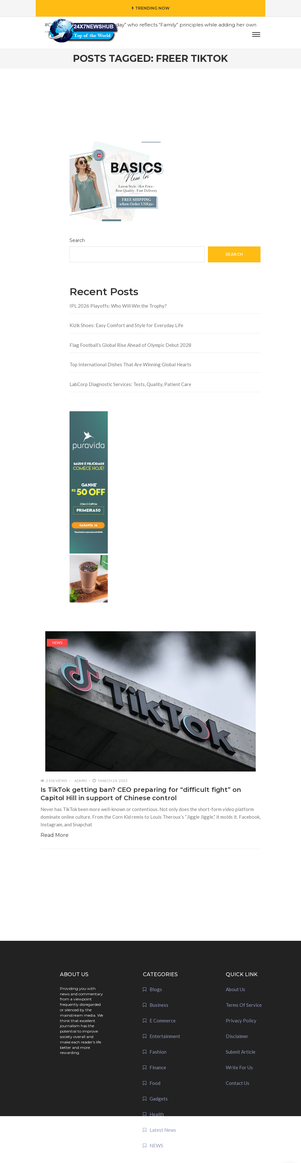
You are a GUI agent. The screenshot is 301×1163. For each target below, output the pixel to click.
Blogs (156, 989)
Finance (158, 1067)
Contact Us (237, 1083)
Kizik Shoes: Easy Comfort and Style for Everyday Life (126, 325)
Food (155, 1083)
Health (157, 1114)
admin (80, 780)
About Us (235, 989)
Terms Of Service (244, 1005)
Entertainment (165, 1036)
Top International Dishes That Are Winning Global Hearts (130, 364)
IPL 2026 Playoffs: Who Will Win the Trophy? (118, 306)
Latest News (163, 1130)
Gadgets (159, 1098)
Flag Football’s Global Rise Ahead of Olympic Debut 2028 (130, 345)
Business (159, 1005)
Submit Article (240, 1052)
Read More (54, 835)
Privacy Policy (241, 1020)
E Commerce (163, 1020)
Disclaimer (237, 1036)
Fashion (158, 1052)
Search (77, 240)
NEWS (57, 642)
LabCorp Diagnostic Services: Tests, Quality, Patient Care (130, 384)
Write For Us (239, 1067)
